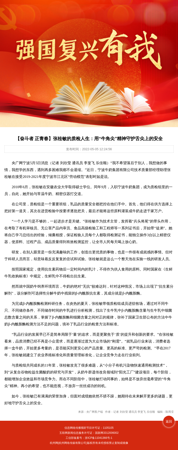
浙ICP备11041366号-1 (98, 437)
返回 (169, 421)
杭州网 (54, 443)
